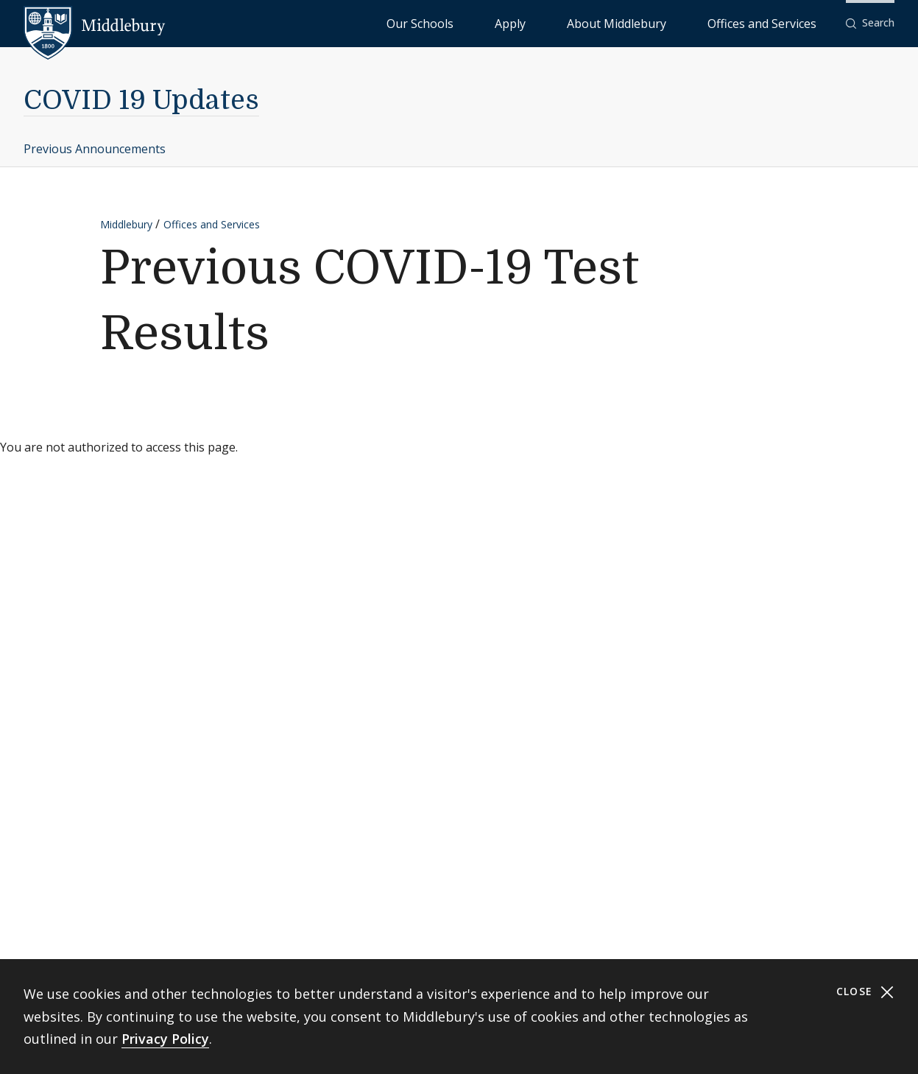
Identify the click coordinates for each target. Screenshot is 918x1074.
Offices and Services (780, 22)
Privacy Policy (165, 1038)
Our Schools (539, 22)
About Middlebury (671, 22)
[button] (870, 23)
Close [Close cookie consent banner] (865, 992)
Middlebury (126, 224)
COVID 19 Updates (141, 100)
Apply (599, 22)
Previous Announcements (95, 149)
